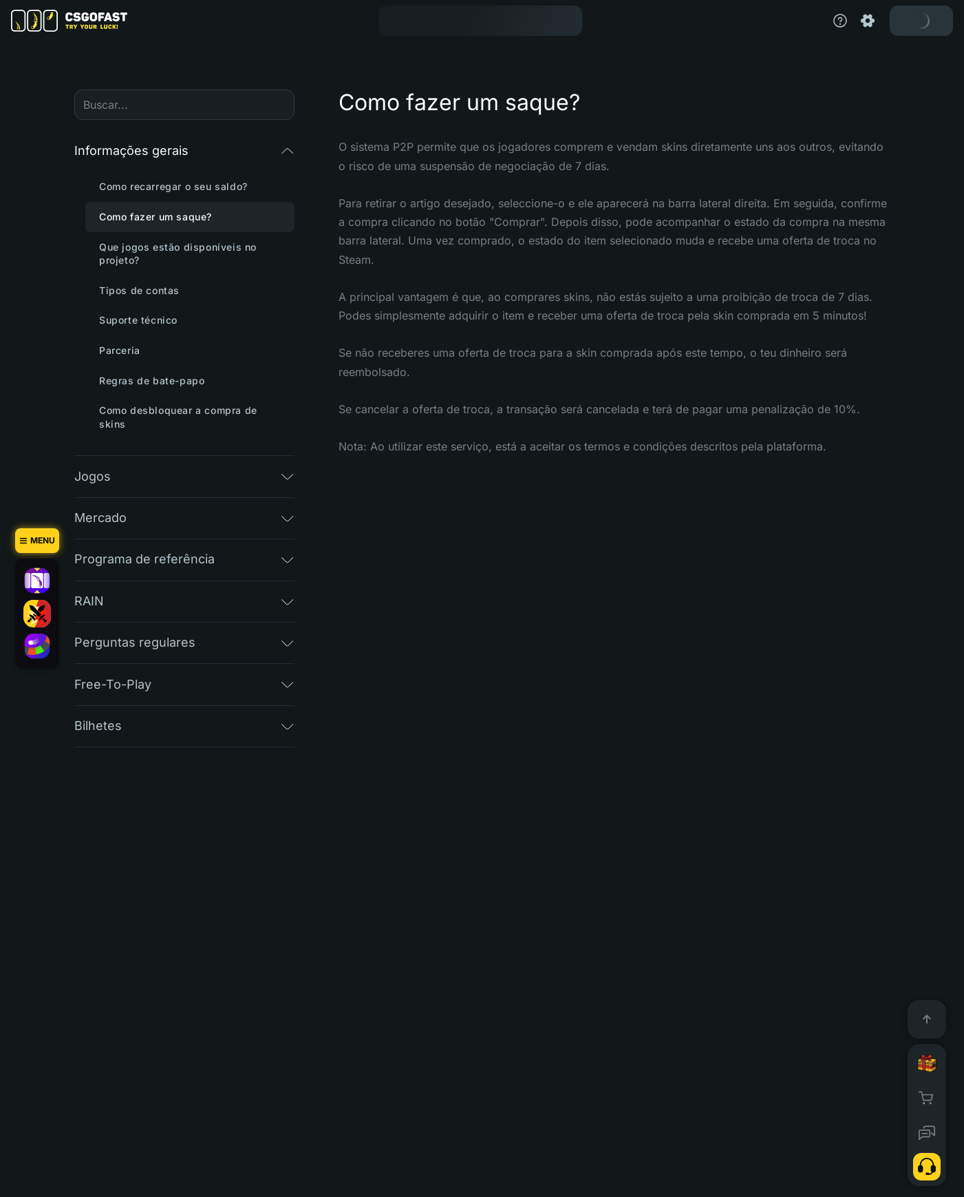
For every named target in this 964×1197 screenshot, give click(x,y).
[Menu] (37, 540)
